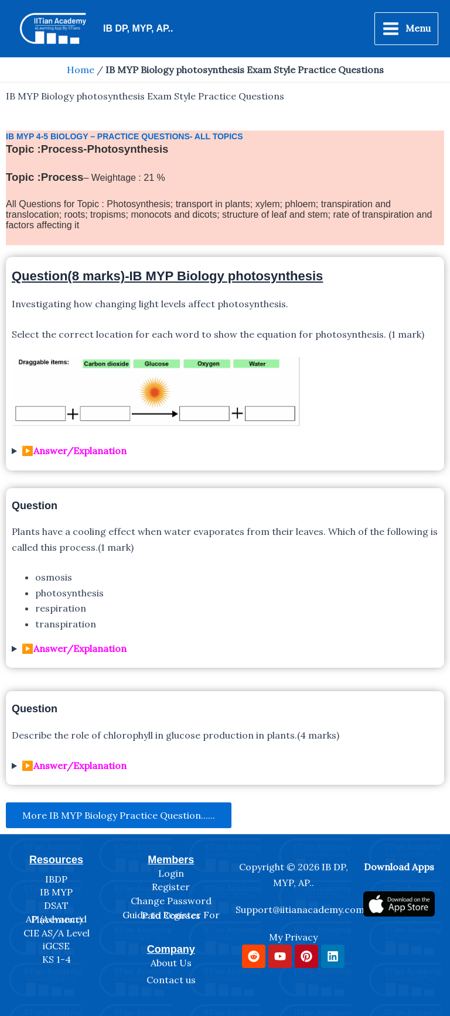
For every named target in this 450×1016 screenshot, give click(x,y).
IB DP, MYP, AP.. (138, 28)
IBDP (56, 879)
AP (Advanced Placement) (56, 919)
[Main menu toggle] (406, 28)
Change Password (171, 901)
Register (171, 887)
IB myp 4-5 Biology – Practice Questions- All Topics (124, 136)
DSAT (56, 905)
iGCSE (56, 946)
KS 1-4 (56, 959)
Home (80, 69)
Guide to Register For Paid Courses (171, 915)
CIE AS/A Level (56, 933)
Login (171, 873)
